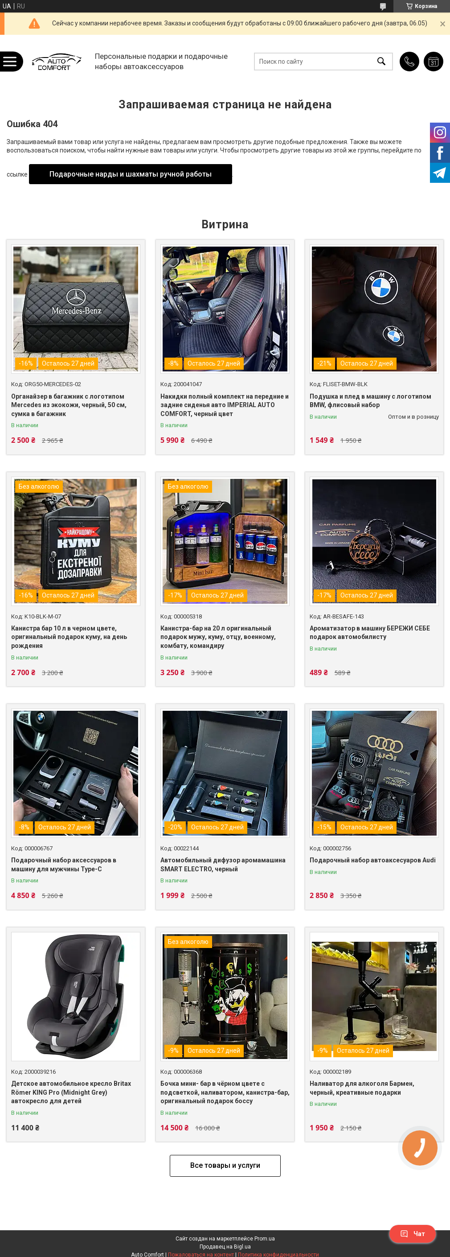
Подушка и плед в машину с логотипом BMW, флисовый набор (370, 401)
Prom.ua (264, 1239)
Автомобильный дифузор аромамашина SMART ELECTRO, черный (223, 865)
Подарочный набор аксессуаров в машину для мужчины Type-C (63, 865)
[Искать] (381, 61)
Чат (412, 1234)
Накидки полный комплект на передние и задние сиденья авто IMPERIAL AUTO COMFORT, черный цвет (224, 405)
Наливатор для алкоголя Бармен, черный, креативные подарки (362, 1088)
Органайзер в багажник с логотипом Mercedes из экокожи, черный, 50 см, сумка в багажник (69, 405)
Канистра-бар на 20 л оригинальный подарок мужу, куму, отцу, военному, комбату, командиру (218, 637)
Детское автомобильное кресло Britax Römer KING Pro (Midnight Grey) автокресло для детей (71, 1092)
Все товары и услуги (225, 1165)
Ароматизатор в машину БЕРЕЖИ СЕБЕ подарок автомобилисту (370, 633)
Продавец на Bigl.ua (225, 1247)
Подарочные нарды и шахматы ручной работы (130, 174)
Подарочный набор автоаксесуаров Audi (373, 860)
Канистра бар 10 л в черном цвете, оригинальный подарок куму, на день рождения (69, 637)
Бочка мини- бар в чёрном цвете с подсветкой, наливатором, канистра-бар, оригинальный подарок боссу (225, 1092)
